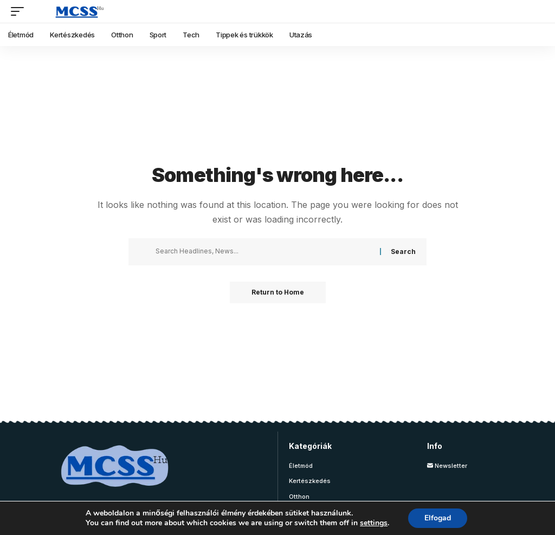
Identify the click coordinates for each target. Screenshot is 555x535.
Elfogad (437, 518)
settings (374, 523)
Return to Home (277, 292)
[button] (20, 11)
